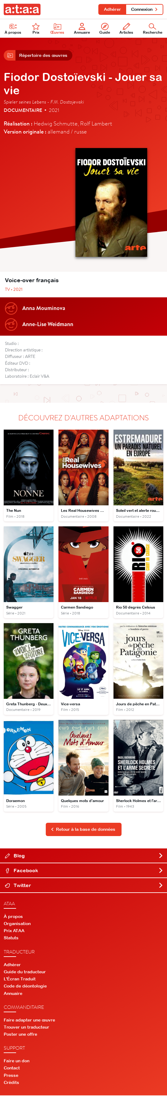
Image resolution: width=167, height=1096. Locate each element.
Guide (104, 29)
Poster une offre (20, 1034)
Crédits (11, 1083)
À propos (13, 29)
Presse (11, 1075)
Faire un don (16, 1061)
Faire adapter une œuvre (29, 1020)
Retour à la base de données (83, 829)
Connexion (144, 9)
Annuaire (82, 29)
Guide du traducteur (25, 972)
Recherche (152, 29)
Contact (12, 1068)
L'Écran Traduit (20, 979)
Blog (84, 856)
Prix (36, 29)
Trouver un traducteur (26, 1027)
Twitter (84, 886)
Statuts (11, 938)
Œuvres (57, 29)
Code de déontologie (25, 986)
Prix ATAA (14, 931)
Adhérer (112, 9)
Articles (126, 29)
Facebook (84, 871)
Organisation (17, 924)
